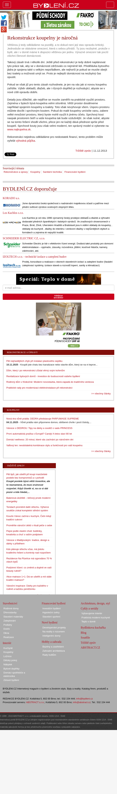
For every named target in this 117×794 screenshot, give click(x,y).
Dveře (6, 628)
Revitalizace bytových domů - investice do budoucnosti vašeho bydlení (43, 376)
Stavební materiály (13, 616)
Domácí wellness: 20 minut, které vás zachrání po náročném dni (39, 439)
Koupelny (35, 172)
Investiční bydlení (51, 608)
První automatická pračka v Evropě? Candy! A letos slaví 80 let (39, 433)
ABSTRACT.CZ (90, 647)
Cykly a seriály (89, 608)
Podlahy (7, 624)
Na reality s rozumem (53, 631)
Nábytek (7, 664)
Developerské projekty (54, 627)
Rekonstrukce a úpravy (16, 172)
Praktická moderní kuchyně (95, 617)
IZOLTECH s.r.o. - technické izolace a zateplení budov (35, 256)
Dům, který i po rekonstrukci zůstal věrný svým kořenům (35, 370)
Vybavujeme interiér (91, 613)
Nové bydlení (50, 622)
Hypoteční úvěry (50, 612)
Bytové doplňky (11, 668)
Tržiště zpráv (83, 150)
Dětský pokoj (10, 660)
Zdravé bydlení (11, 680)
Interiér (7, 643)
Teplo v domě (88, 621)
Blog (83, 632)
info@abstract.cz (82, 702)
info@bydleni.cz (84, 698)
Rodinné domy (11, 608)
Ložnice (7, 656)
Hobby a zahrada (51, 641)
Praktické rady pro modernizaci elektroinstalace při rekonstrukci (39, 387)
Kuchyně (8, 648)
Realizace (8, 637)
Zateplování (9, 620)
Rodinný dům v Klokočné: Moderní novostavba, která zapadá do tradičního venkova (50, 382)
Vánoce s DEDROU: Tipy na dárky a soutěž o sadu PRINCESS (39, 428)
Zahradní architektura (53, 650)
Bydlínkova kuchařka (93, 627)
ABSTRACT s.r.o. (35, 702)
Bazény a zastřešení (53, 646)
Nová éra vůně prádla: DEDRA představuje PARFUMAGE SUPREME (42, 418)
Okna (6, 633)
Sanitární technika (52, 172)
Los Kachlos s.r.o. (13, 212)
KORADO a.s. (11, 198)
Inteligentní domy (51, 635)
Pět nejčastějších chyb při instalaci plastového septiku (34, 361)
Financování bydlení (74, 172)
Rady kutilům (49, 654)
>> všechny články (101, 393)
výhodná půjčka (25, 140)
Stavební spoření (51, 616)
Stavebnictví (10, 603)
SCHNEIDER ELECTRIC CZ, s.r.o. (24, 238)
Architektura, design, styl (95, 603)
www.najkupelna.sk (19, 129)
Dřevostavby (10, 612)
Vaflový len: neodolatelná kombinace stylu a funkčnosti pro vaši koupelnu (44, 445)
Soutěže (85, 637)
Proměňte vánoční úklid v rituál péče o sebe (29, 525)
